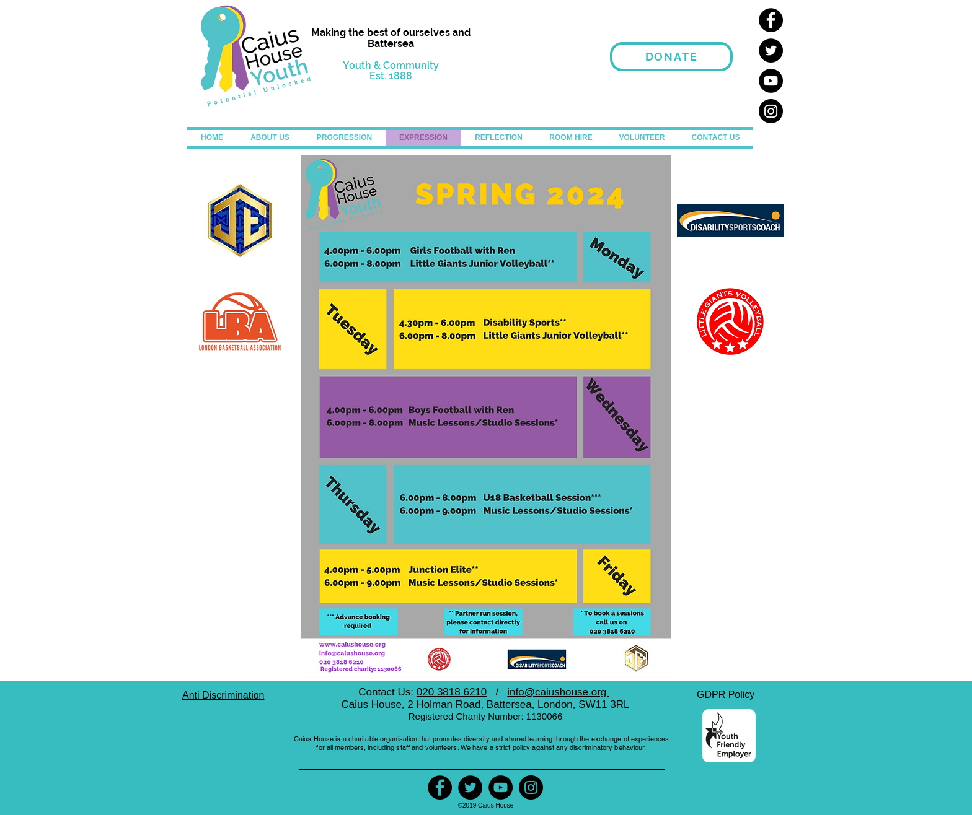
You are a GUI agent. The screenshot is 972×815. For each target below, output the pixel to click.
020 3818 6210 (452, 692)
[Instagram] (771, 111)
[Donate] (671, 56)
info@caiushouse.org (558, 692)
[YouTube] (771, 81)
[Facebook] (771, 20)
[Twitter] (771, 50)
